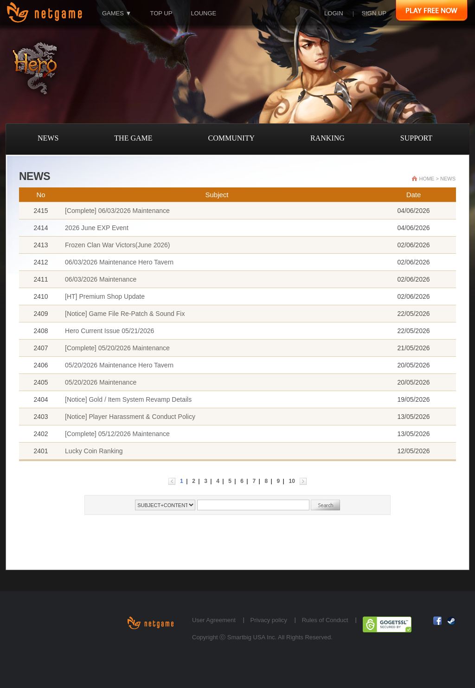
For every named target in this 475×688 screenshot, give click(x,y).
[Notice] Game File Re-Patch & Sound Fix (125, 313)
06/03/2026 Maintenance (100, 279)
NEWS (48, 138)
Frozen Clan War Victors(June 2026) (117, 245)
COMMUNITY (231, 138)
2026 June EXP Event (96, 227)
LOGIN (333, 13)
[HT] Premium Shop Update (105, 296)
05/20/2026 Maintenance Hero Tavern (119, 365)
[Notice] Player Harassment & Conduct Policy (130, 416)
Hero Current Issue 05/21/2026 (109, 330)
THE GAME (133, 138)
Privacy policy (268, 620)
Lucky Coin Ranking (94, 451)
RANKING (327, 138)
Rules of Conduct (325, 620)
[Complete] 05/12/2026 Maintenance (117, 433)
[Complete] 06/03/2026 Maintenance (117, 210)
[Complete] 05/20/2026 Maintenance (117, 348)
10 (292, 481)
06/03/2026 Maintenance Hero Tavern (119, 262)
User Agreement (214, 620)
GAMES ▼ (116, 13)
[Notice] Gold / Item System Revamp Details (128, 399)
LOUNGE (203, 13)
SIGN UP (374, 13)
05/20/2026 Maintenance (100, 382)
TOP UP (161, 13)
